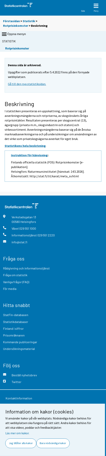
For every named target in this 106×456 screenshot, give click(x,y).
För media (9, 288)
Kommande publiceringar (20, 342)
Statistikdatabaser (15, 322)
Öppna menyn (13, 34)
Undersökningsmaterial (19, 349)
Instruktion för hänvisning (29, 155)
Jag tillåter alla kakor (21, 443)
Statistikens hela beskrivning (25, 146)
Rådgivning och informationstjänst (26, 268)
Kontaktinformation (19, 398)
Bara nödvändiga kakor (53, 443)
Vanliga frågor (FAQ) (16, 282)
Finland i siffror (13, 328)
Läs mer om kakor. (17, 433)
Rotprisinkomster (15, 26)
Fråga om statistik (15, 275)
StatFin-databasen (15, 315)
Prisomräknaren (14, 335)
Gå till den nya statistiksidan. (27, 84)
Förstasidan (11, 21)
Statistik (29, 21)
